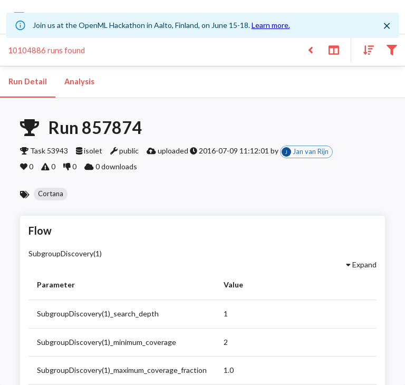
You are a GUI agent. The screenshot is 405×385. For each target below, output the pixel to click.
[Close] (386, 26)
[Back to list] (310, 49)
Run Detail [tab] (27, 81)
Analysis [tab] (79, 81)
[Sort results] (365, 49)
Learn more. (271, 25)
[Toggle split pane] (333, 49)
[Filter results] (391, 49)
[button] (51, 194)
